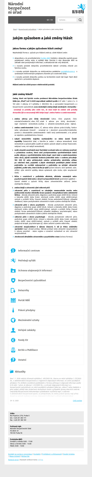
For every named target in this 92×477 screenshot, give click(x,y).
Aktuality (20, 371)
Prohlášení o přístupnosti (52, 454)
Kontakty (37, 454)
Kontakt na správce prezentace (20, 454)
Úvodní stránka (46, 8)
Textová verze (13, 460)
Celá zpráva (77, 401)
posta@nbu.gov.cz (68, 71)
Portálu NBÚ (45, 58)
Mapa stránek (15, 456)
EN (52, 20)
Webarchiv (25, 456)
